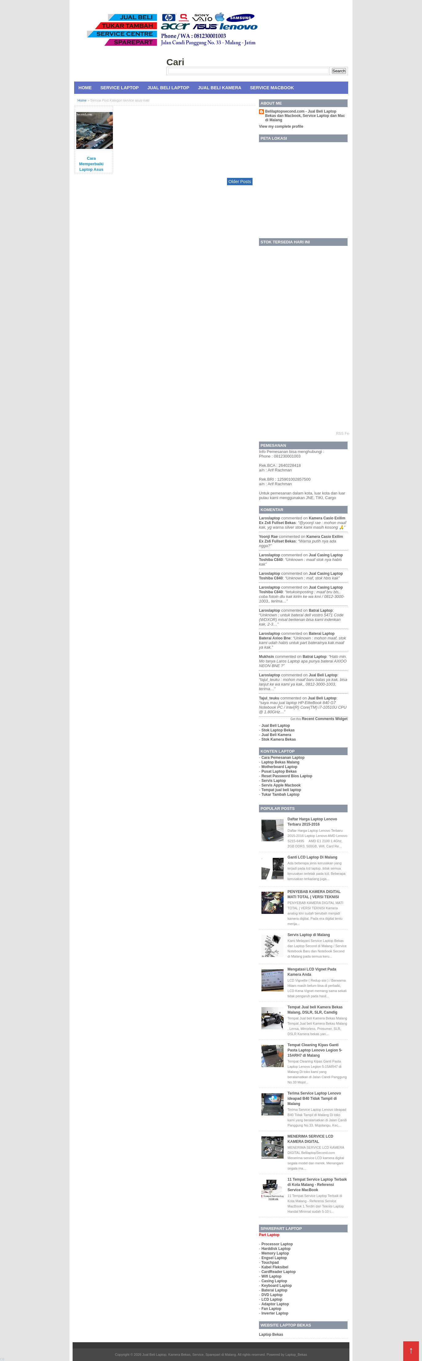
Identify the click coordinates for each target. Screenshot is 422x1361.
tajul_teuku (269, 698)
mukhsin (266, 656)
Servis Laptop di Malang (309, 935)
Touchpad (270, 1262)
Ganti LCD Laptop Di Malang (312, 857)
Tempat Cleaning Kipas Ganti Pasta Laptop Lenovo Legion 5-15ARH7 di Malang (315, 1050)
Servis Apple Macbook (281, 785)
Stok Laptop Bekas (278, 730)
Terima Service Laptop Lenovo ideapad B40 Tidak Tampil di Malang (314, 1098)
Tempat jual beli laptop (281, 790)
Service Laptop (119, 87)
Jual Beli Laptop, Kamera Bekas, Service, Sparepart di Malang (189, 1354)
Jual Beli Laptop (168, 87)
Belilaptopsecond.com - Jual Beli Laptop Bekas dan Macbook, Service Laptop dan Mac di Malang (305, 115)
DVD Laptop (272, 1295)
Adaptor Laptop (275, 1304)
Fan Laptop (271, 1309)
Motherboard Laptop (279, 767)
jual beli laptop (323, 675)
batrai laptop (320, 610)
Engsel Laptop (274, 1258)
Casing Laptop (274, 1281)
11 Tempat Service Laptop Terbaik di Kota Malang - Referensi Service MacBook (317, 1184)
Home (85, 87)
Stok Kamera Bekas (278, 739)
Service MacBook (272, 87)
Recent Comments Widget (325, 719)
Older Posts (240, 181)
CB (2, 1359)
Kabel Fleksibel (274, 1267)
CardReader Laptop (278, 1272)
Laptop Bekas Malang (280, 762)
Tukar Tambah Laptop (280, 794)
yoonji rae (268, 536)
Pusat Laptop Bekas (279, 771)
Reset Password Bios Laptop (286, 776)
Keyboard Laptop (276, 1285)
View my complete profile (281, 126)
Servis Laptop (273, 781)
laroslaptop (269, 518)
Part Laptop (269, 1235)
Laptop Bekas (271, 1334)
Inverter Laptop (274, 1313)
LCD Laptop (271, 1299)
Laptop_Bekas (296, 1354)
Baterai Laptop (274, 1290)
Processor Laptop (277, 1244)
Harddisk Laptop (276, 1249)
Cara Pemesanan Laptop (283, 757)
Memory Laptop (275, 1253)
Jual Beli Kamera (219, 87)
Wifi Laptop (271, 1276)
